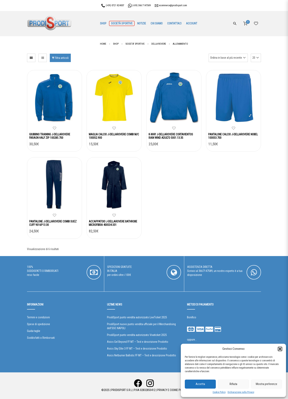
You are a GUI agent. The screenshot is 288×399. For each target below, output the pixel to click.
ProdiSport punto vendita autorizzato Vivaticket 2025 (137, 335)
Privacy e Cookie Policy (172, 390)
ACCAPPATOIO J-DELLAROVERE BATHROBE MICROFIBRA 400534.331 (113, 223)
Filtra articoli (60, 57)
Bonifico (191, 317)
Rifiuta (233, 384)
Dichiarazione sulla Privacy (241, 392)
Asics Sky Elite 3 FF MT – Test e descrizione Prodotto (137, 348)
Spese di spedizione (38, 324)
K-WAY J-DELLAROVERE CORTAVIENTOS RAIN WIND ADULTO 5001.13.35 (171, 136)
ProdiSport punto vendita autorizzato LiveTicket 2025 (137, 317)
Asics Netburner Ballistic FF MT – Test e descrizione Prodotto (141, 355)
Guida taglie (33, 331)
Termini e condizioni (38, 317)
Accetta (200, 384)
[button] (280, 349)
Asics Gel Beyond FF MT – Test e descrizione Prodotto (137, 341)
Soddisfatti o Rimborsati (41, 337)
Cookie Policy (219, 392)
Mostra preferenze (266, 384)
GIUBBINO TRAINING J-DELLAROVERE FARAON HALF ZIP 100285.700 (49, 136)
